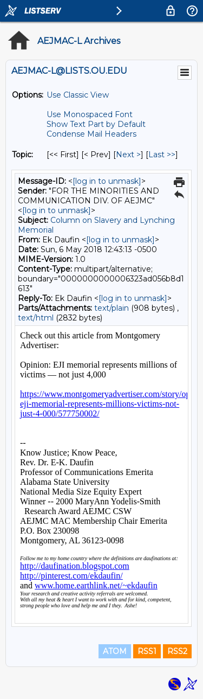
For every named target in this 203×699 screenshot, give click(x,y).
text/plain (111, 308)
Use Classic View (78, 95)
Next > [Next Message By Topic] (128, 154)
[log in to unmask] (107, 181)
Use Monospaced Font (90, 114)
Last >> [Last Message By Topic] (161, 154)
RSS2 (177, 651)
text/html (36, 318)
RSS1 (146, 651)
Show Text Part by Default (96, 124)
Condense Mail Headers (91, 134)
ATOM (115, 651)
